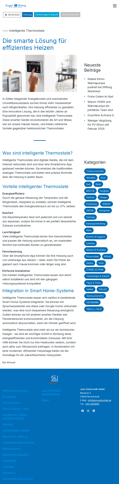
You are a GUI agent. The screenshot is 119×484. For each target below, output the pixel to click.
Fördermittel (9, 460)
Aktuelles (90, 177)
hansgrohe (104, 210)
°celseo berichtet (95, 171)
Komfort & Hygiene (95, 236)
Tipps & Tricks (93, 282)
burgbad (104, 191)
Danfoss (90, 197)
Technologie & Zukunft (46, 14)
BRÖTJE (90, 191)
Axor (103, 177)
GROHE (90, 210)
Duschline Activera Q (101, 115)
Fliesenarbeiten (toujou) (16, 430)
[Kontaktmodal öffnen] (107, 6)
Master (45, 400)
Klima (88, 230)
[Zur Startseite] (18, 6)
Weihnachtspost (11, 448)
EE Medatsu (9, 396)
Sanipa (89, 263)
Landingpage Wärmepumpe (18, 442)
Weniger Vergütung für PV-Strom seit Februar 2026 (99, 124)
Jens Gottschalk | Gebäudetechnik (51, 392)
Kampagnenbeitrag (95, 223)
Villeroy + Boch (94, 309)
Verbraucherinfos (70, 14)
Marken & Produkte (96, 250)
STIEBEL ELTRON (94, 269)
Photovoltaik (92, 256)
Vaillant (89, 289)
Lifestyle (90, 243)
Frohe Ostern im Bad (100, 96)
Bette (98, 184)
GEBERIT (106, 204)
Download (8, 466)
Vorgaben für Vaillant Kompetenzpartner (14, 416)
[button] (115, 6)
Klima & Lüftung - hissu (15, 408)
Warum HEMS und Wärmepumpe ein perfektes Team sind (100, 106)
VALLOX (103, 289)
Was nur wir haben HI (15, 436)
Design (103, 197)
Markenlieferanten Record (17, 478)
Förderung (91, 204)
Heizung (27, 14)
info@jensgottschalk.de (99, 400)
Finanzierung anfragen (15, 454)
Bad (88, 184)
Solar (101, 263)
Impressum (8, 472)
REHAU (107, 256)
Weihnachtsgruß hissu (15, 390)
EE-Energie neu (11, 402)
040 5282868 (92, 404)
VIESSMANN (92, 302)
